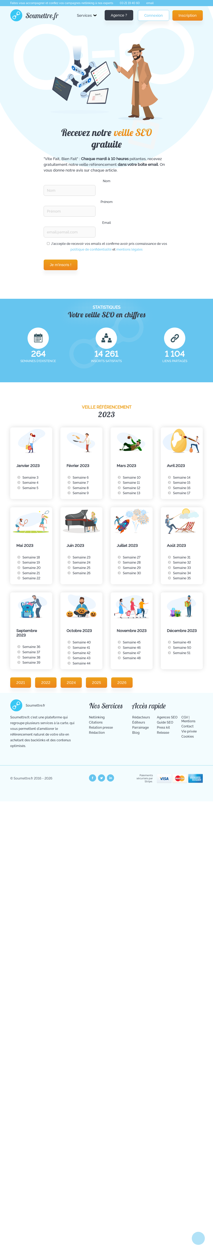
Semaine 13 (131, 493)
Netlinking (97, 717)
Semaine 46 (132, 648)
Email (106, 223)
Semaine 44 (81, 663)
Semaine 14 (181, 477)
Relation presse (101, 727)
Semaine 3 (30, 477)
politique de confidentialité (91, 249)
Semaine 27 (132, 557)
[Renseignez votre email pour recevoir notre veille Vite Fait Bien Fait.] (69, 232)
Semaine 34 (182, 573)
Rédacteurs (141, 717)
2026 (121, 682)
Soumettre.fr (42, 15)
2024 (71, 682)
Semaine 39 (31, 663)
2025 (96, 682)
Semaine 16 (182, 488)
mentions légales (129, 249)
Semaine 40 (82, 642)
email (150, 3)
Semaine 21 (31, 573)
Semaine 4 (30, 483)
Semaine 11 (131, 483)
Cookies (187, 736)
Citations (96, 722)
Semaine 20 (31, 568)
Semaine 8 (81, 488)
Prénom (107, 202)
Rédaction (97, 733)
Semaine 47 (132, 653)
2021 (20, 682)
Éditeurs (138, 722)
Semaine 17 (181, 493)
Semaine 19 (31, 562)
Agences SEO (167, 717)
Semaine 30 (132, 573)
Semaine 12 (131, 488)
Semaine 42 (81, 653)
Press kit (163, 727)
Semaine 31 (181, 557)
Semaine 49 (182, 642)
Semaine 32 (182, 562)
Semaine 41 (81, 648)
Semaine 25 (81, 568)
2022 (45, 682)
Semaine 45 (132, 642)
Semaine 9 (81, 493)
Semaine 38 (31, 657)
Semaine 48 (132, 658)
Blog (136, 733)
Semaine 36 (31, 647)
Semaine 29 (132, 568)
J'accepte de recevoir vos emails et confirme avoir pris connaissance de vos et (107, 246)
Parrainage (140, 727)
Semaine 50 (182, 648)
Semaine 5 (30, 488)
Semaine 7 (81, 483)
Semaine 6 (81, 477)
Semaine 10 (132, 477)
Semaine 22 (31, 578)
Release (163, 733)
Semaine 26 (82, 573)
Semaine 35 (182, 578)
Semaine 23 (81, 557)
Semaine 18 (31, 557)
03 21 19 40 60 (130, 3)
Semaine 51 (181, 653)
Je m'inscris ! (60, 265)
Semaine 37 (31, 652)
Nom (106, 181)
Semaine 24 (81, 562)
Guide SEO (165, 722)
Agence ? (119, 15)
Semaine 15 (181, 483)
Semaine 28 (132, 562)
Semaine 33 (182, 568)
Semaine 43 (81, 658)
